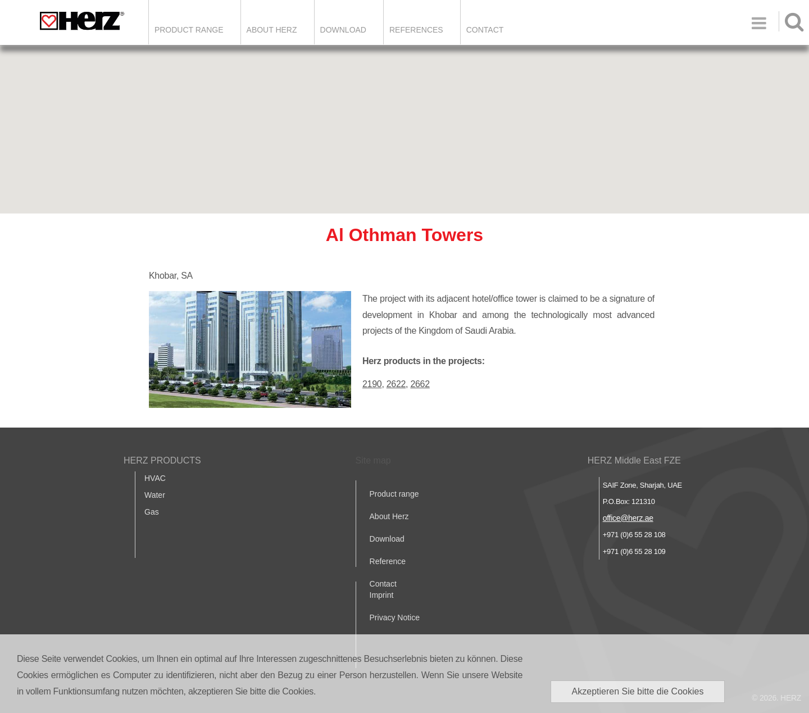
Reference (388, 561)
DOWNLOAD (343, 29)
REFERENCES (416, 29)
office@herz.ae (628, 518)
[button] (404, 118)
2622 (396, 384)
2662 (419, 384)
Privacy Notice (395, 617)
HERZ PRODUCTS (162, 460)
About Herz (389, 516)
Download (387, 538)
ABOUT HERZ (272, 29)
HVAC (155, 478)
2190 (371, 384)
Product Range (189, 29)
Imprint (382, 595)
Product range (394, 493)
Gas (151, 511)
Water (154, 495)
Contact (485, 29)
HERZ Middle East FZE (634, 460)
